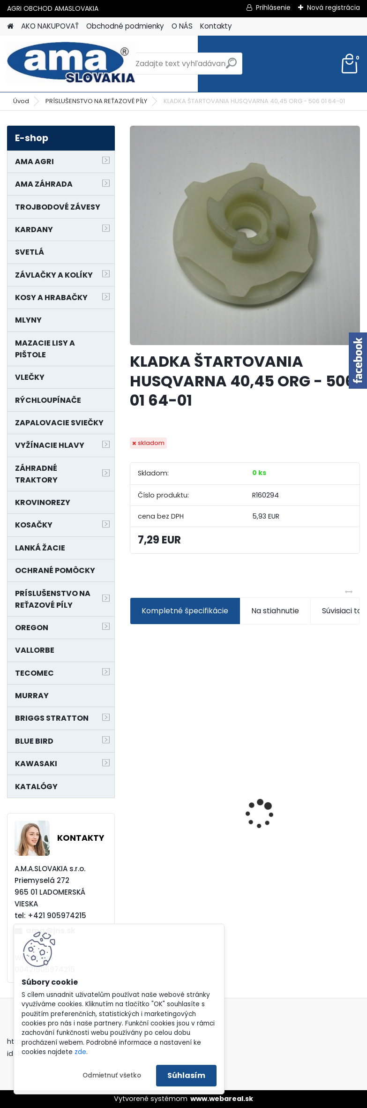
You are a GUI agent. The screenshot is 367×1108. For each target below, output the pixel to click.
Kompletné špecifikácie (185, 610)
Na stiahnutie (275, 610)
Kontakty (216, 26)
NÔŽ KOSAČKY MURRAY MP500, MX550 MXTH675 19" (186, 754)
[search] (231, 67)
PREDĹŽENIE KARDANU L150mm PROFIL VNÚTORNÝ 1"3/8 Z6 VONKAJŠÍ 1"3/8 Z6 (303, 790)
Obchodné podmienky (125, 26)
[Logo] (71, 63)
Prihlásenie (273, 7)
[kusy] (154, 886)
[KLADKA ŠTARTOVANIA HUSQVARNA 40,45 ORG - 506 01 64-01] (245, 235)
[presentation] (135, 797)
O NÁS (182, 26)
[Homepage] (10, 26)
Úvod (21, 101)
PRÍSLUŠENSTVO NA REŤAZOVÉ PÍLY (96, 101)
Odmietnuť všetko (111, 1075)
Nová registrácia (333, 7)
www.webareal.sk (221, 1098)
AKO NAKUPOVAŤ (50, 26)
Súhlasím (186, 1075)
